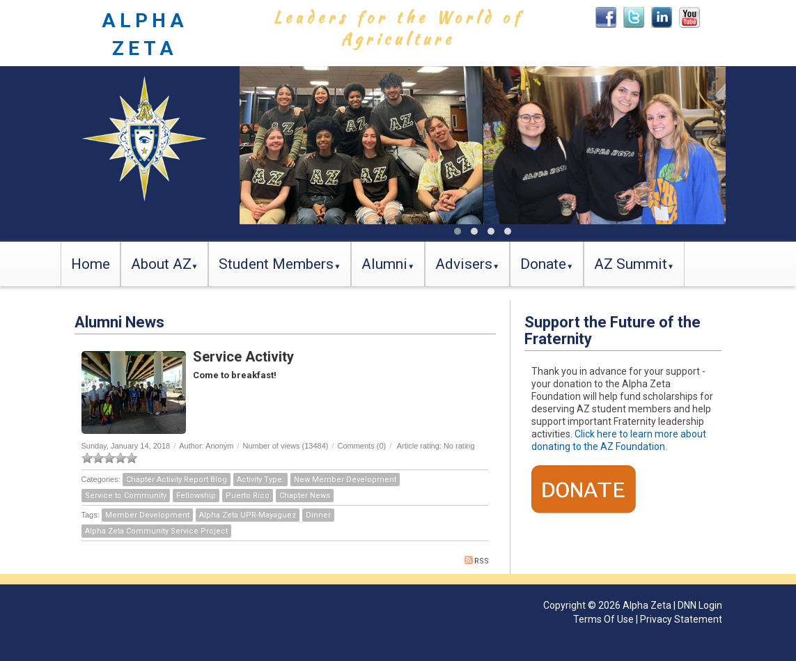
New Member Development (345, 479)
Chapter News (304, 495)
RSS (477, 561)
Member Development (147, 515)
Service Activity (243, 356)
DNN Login (700, 605)
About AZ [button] (161, 264)
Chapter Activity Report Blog (176, 479)
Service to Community (125, 495)
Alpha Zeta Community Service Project (156, 531)
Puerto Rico (248, 495)
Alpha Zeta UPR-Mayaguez (247, 515)
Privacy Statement (681, 619)
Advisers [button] (463, 264)
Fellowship (196, 495)
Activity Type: (260, 479)
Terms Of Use (603, 619)
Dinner (318, 515)
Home (90, 264)
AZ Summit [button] (630, 264)
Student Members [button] (276, 264)
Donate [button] (543, 264)
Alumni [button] (384, 264)
